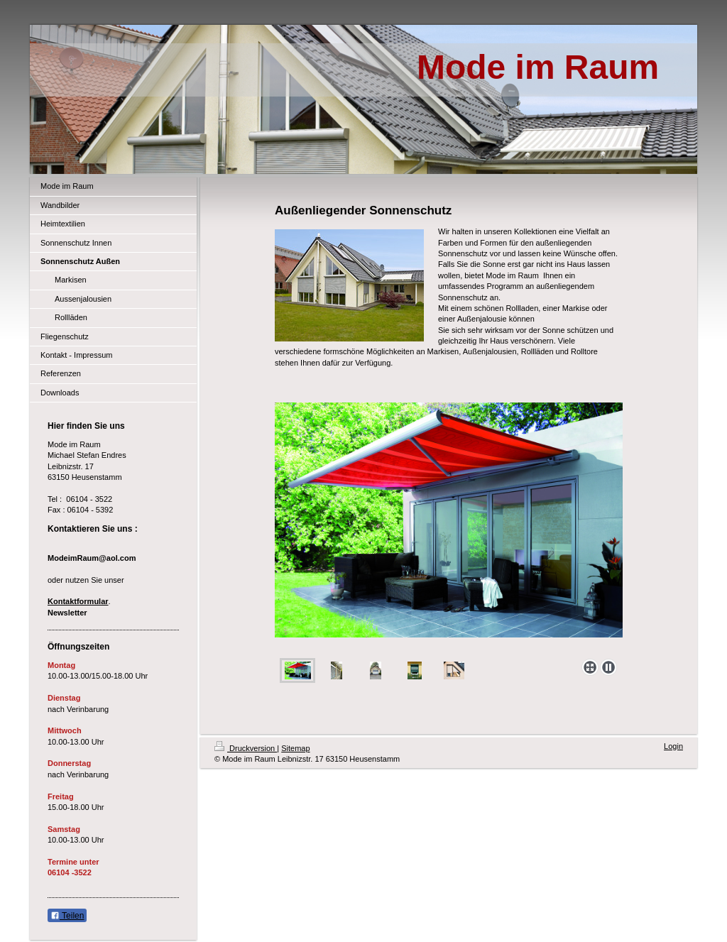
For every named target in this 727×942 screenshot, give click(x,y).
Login (673, 746)
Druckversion (245, 748)
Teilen (67, 916)
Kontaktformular (78, 601)
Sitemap (295, 748)
